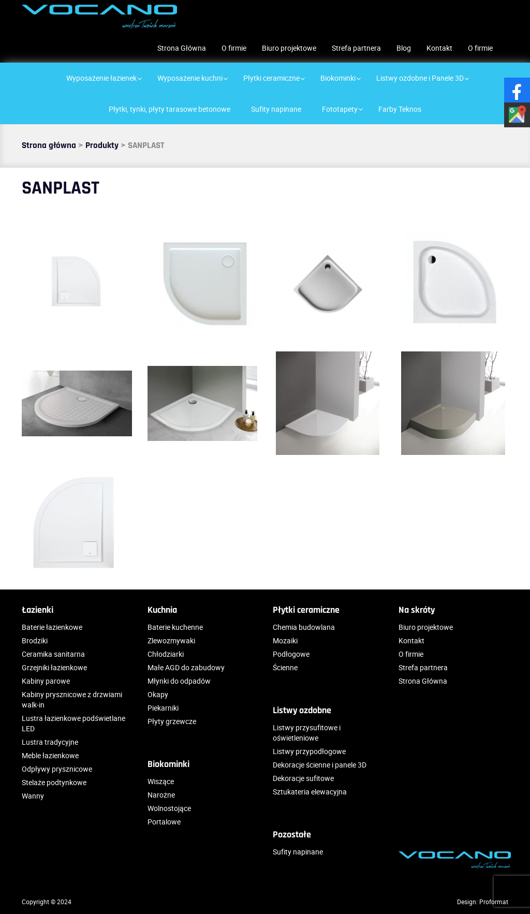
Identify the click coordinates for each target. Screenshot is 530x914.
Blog (403, 48)
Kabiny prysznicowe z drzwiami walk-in (72, 699)
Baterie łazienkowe (52, 627)
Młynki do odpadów (179, 681)
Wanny (33, 796)
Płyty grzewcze (172, 721)
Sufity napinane (298, 852)
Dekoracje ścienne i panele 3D (319, 765)
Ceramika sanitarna (53, 654)
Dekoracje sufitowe (303, 778)
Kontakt (439, 48)
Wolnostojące (169, 808)
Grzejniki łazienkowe (54, 667)
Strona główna (49, 145)
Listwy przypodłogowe (309, 751)
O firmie (234, 48)
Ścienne (285, 667)
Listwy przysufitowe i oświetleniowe (307, 733)
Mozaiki (285, 640)
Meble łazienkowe (50, 755)
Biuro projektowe (289, 48)
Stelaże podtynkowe (54, 782)
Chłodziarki (166, 654)
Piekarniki (163, 708)
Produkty (102, 145)
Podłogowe (291, 654)
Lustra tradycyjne (50, 742)
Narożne (161, 795)
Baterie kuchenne (175, 627)
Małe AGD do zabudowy (186, 667)
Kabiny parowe (46, 681)
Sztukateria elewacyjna (310, 792)
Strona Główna (181, 48)
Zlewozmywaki (171, 640)
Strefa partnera (356, 48)
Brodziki (35, 640)
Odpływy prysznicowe (57, 769)
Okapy (158, 694)
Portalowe (164, 822)
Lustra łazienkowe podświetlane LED (73, 723)
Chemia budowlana (304, 627)
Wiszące (161, 781)
